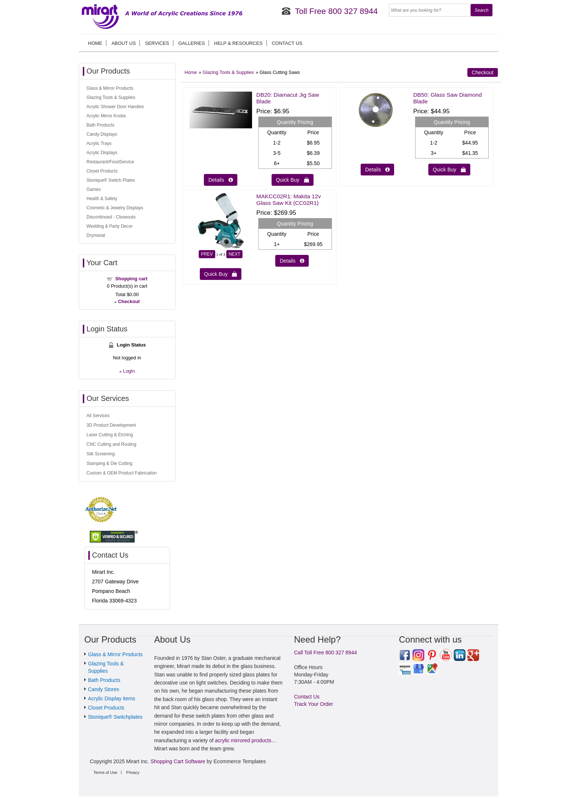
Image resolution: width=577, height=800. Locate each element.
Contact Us (287, 43)
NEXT (234, 254)
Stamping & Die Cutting (109, 463)
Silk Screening (100, 453)
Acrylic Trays (98, 143)
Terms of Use (105, 772)
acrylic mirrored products (243, 740)
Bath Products (100, 125)
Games (93, 189)
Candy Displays (101, 134)
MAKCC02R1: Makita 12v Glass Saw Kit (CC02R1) (288, 199)
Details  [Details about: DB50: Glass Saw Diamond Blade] (377, 169)
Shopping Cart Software (178, 761)
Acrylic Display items (111, 698)
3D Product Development (111, 425)
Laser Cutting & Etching (109, 434)
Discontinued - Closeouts (110, 217)
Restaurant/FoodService (110, 161)
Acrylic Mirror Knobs (106, 115)
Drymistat (95, 235)
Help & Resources (238, 43)
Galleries (191, 43)
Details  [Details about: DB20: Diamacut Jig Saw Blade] (220, 179)
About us (123, 43)
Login (129, 371)
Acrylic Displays (101, 152)
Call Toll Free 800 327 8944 (325, 652)
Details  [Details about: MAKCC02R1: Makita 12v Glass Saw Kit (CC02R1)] (292, 260)
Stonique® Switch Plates (110, 180)
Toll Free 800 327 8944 (336, 11)
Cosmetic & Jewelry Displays (114, 207)
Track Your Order (313, 704)
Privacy (132, 772)
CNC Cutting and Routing (111, 444)
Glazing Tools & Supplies (228, 72)
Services (157, 43)
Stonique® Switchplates (115, 717)
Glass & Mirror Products (109, 88)
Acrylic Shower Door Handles (115, 106)
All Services (98, 415)
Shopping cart (131, 278)
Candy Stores (103, 689)
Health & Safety (101, 198)
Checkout (482, 72)
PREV (207, 254)
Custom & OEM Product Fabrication (121, 473)
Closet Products (102, 171)
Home (95, 43)
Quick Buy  (292, 179)
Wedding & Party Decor (109, 226)
